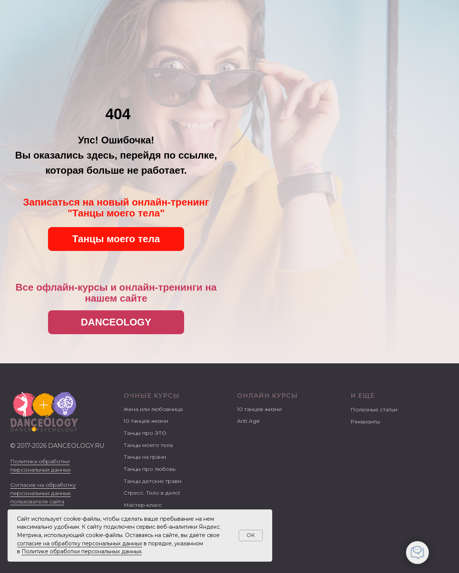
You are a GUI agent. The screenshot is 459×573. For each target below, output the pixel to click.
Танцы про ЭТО (145, 433)
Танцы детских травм (152, 481)
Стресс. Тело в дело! (152, 492)
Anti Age (248, 420)
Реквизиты (365, 421)
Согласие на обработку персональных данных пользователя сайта (43, 492)
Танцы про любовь (149, 469)
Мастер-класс (143, 504)
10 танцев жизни (146, 420)
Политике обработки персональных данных (81, 551)
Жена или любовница (153, 409)
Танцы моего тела (148, 445)
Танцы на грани (145, 456)
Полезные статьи (373, 409)
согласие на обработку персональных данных (79, 543)
